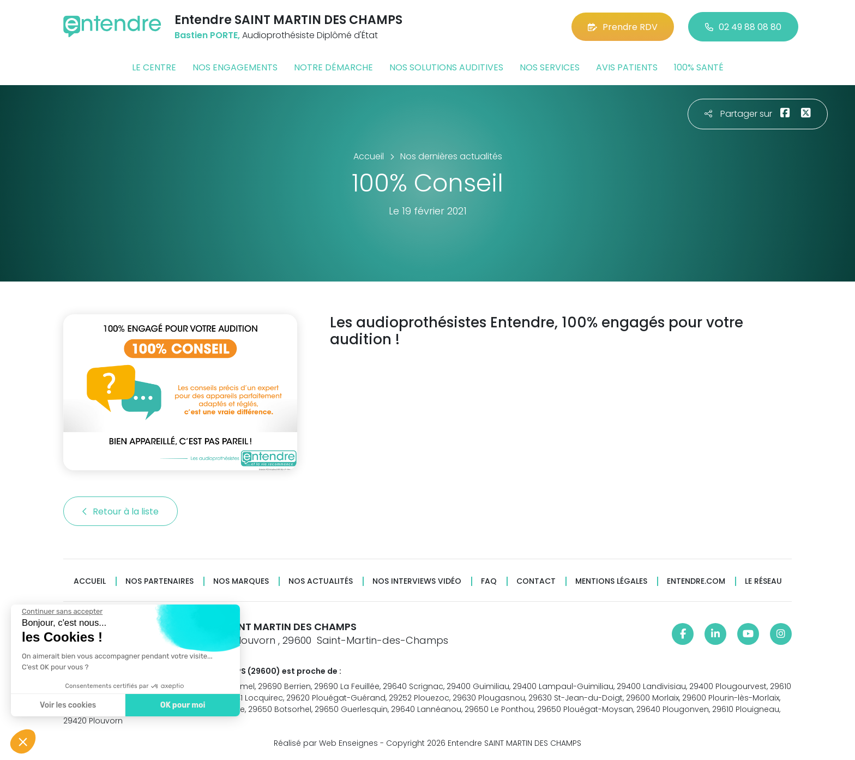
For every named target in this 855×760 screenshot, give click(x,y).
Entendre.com (696, 581)
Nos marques (241, 581)
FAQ (489, 581)
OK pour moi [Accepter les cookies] (181, 705)
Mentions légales (611, 581)
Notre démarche (333, 67)
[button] (23, 741)
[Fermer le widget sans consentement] (61, 611)
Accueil (90, 581)
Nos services (550, 67)
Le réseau (763, 581)
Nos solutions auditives (446, 67)
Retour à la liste (120, 511)
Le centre (154, 67)
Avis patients (627, 67)
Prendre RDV (623, 27)
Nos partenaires (159, 581)
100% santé (699, 67)
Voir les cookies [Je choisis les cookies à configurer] (67, 705)
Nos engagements (235, 67)
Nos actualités (320, 581)
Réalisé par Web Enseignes (326, 743)
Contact (536, 581)
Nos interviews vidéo (416, 581)
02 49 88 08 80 (743, 27)
